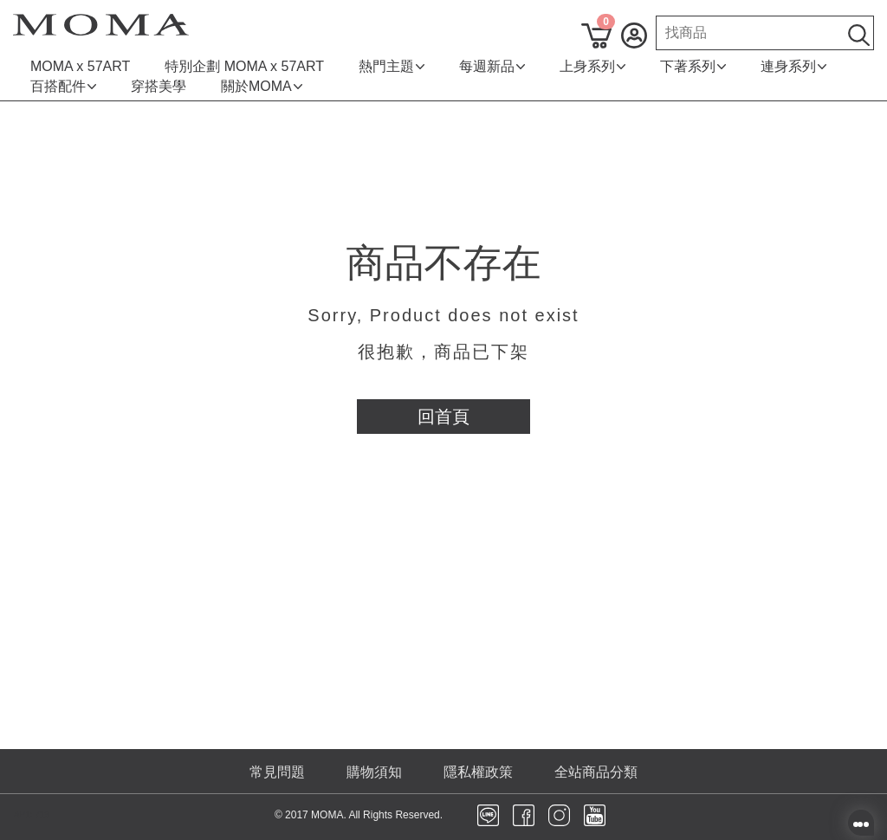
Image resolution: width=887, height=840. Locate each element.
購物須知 (374, 772)
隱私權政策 (478, 772)
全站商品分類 (596, 772)
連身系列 (793, 66)
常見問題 (277, 772)
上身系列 (592, 66)
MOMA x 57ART (80, 66)
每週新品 (492, 66)
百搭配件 (63, 86)
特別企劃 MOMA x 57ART (244, 66)
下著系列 (693, 66)
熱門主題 (391, 66)
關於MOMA (261, 86)
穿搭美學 (158, 86)
